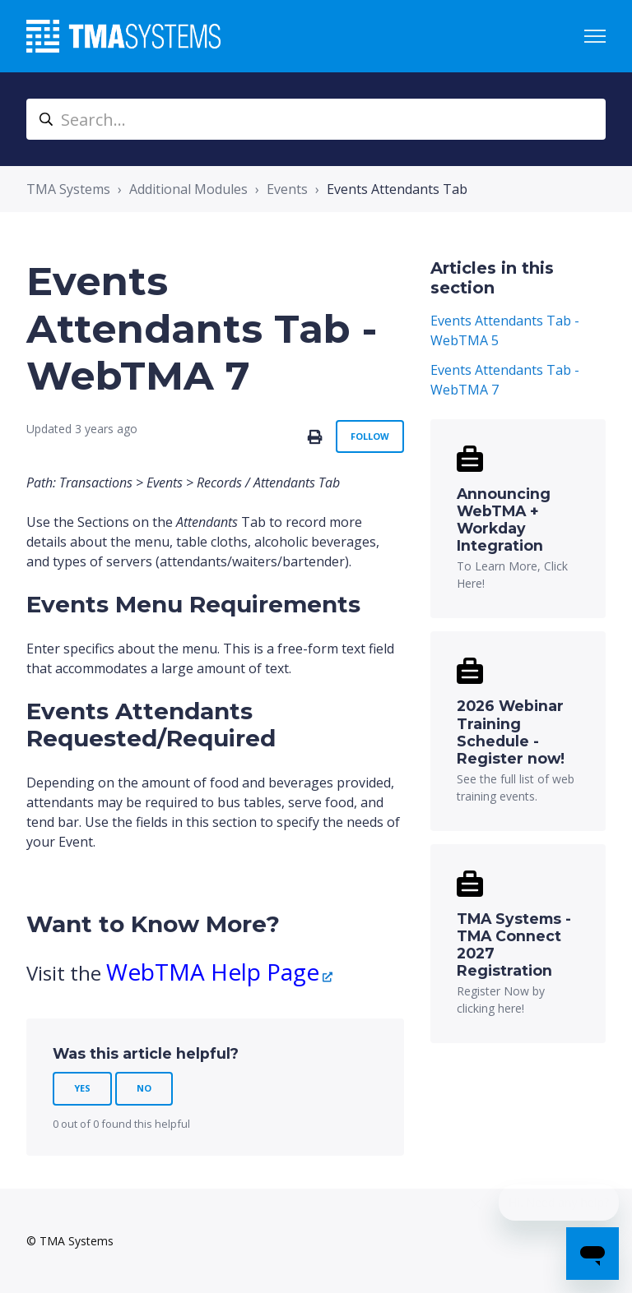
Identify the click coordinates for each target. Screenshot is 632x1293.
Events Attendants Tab (397, 189)
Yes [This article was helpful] (82, 1088)
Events (287, 189)
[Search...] (316, 119)
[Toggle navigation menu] (595, 36)
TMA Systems (68, 189)
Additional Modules (188, 189)
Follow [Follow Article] (370, 436)
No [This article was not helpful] (144, 1088)
